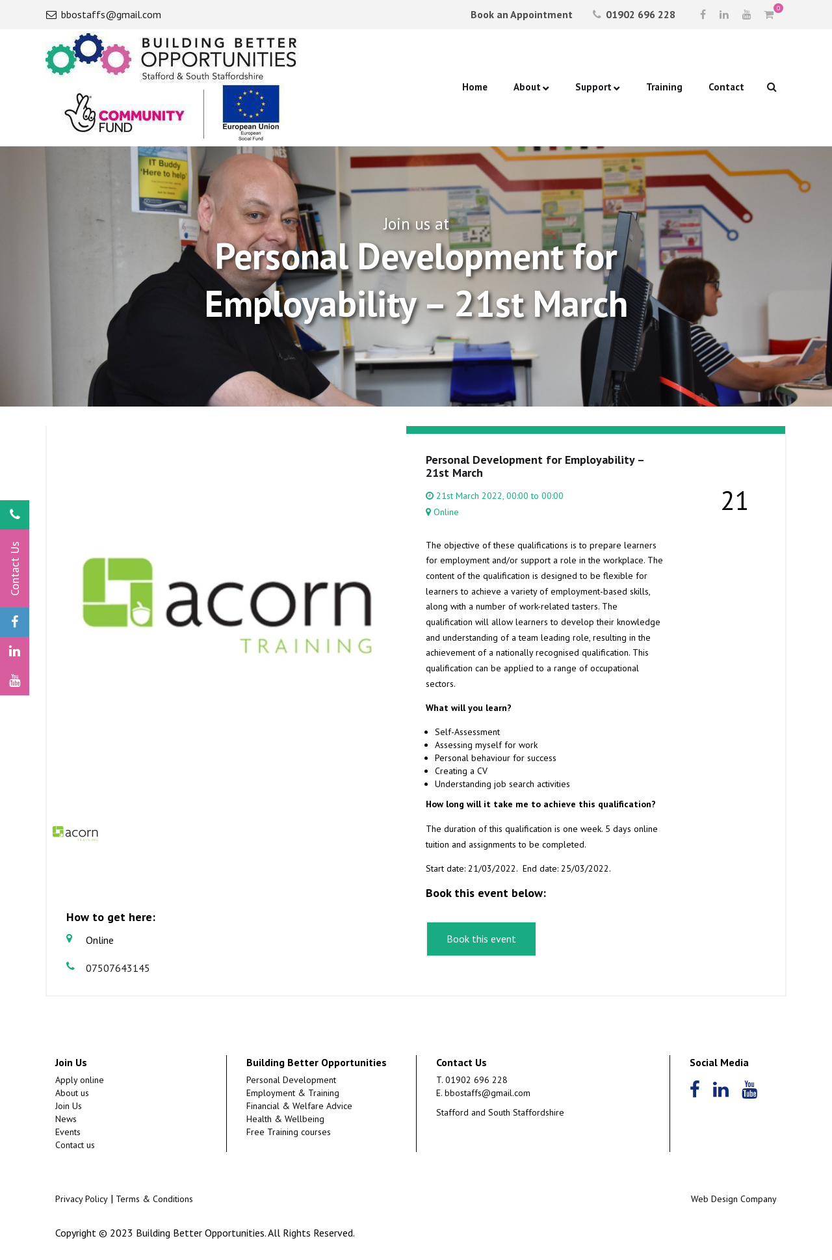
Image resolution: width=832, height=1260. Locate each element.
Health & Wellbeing (285, 1119)
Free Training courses (288, 1132)
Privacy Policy (81, 1199)
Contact (726, 87)
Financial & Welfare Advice (299, 1106)
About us (72, 1093)
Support (593, 87)
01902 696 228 (634, 14)
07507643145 (108, 967)
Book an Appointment (520, 14)
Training (664, 87)
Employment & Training (292, 1093)
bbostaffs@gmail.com (103, 14)
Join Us (68, 1106)
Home (475, 87)
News (66, 1119)
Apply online (79, 1080)
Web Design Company (734, 1199)
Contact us (75, 1145)
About (527, 87)
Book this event (481, 938)
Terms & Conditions (154, 1199)
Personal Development (291, 1080)
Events (68, 1132)
